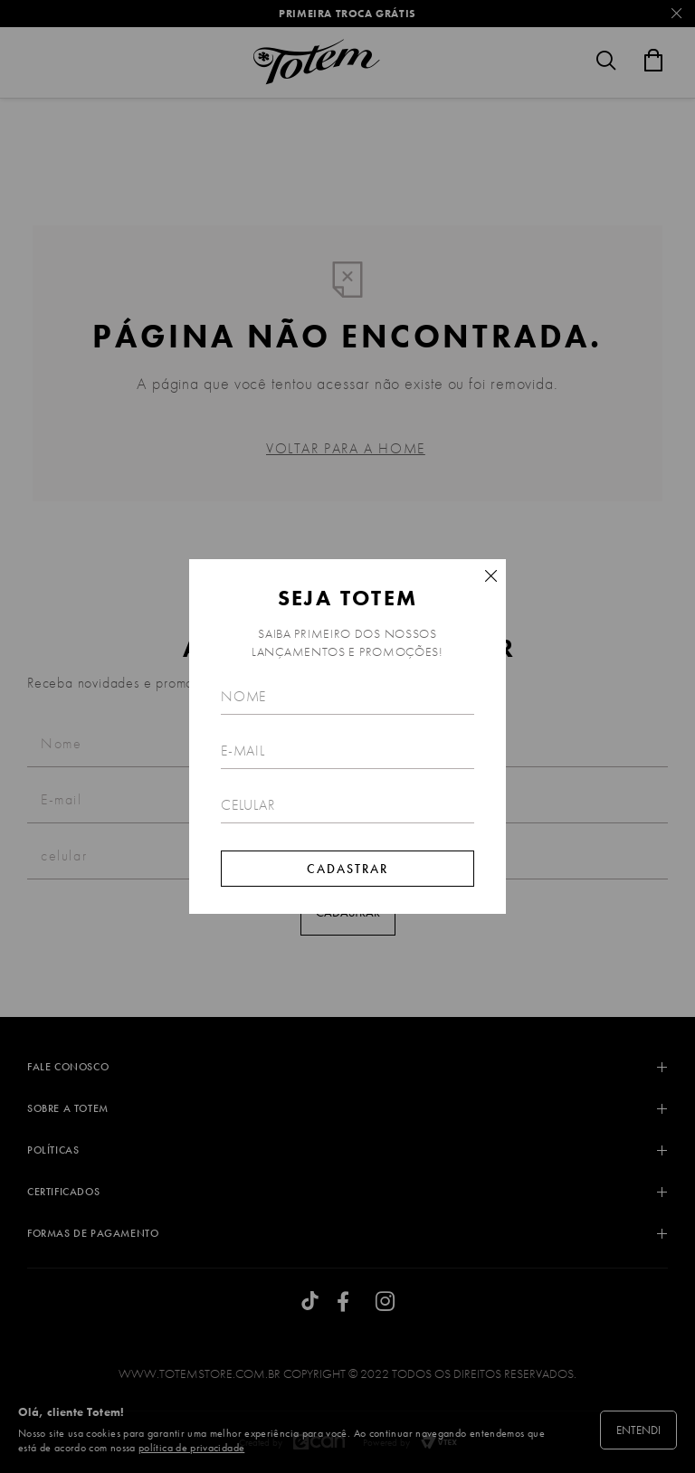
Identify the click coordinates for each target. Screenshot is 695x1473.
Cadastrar (347, 868)
